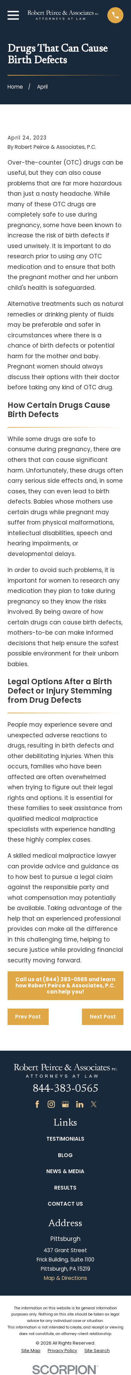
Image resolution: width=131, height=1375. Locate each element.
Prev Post (28, 1016)
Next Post (103, 1016)
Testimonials (65, 1138)
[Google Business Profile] (65, 1104)
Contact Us (65, 1203)
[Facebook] (37, 1104)
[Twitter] (93, 1104)
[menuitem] (30, 1351)
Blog (65, 1155)
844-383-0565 (65, 1089)
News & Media (65, 1171)
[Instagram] (51, 1104)
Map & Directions (65, 1278)
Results (65, 1187)
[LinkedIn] (79, 1104)
